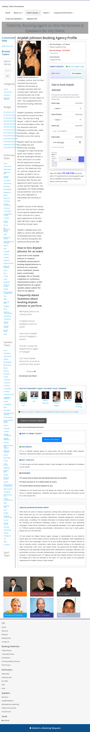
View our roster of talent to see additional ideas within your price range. (50, 412)
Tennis (6, 532)
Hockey (6, 442)
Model (6, 289)
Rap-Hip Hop (6, 302)
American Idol (7, 173)
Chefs (6, 376)
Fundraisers (6, 658)
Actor (5, 163)
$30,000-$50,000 (7, 124)
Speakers (7, 95)
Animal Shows (6, 177)
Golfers (6, 254)
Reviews (5, 634)
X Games (7, 544)
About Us (18, 13)
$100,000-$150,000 (7, 132)
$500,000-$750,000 (7, 144)
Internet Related (6, 267)
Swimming (7, 316)
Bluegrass (7, 192)
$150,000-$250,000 (7, 135)
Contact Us (5, 642)
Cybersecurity (7, 394)
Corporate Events (8, 654)
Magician (7, 282)
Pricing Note (54, 53)
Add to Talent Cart (76, 67)
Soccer (6, 520)
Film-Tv (6, 245)
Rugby (6, 513)
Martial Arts (6, 471)
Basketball (7, 189)
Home (7, 13)
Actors (6, 89)
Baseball (7, 186)
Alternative (7, 169)
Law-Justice (6, 464)
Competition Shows (7, 214)
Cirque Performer (7, 204)
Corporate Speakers (14, 19)
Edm (5, 234)
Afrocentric (7, 166)
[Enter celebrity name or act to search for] (8, 70)
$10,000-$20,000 (7, 118)
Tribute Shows (6, 326)
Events (46, 13)
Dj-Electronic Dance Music (7, 229)
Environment (7, 417)
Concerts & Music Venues (11, 661)
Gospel (6, 257)
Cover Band (6, 221)
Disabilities (7, 404)
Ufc (5, 538)
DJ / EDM (5, 681)
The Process (6, 665)
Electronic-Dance (7, 238)
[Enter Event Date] (67, 142)
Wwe (5, 334)
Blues (6, 195)
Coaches (7, 385)
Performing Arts (7, 495)
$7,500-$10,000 (7, 115)
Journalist (7, 457)
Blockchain (7, 365)
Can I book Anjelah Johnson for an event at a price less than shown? (29, 361)
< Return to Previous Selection (32, 420)
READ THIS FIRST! (52, 440)
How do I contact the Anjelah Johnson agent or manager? (28, 348)
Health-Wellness (7, 439)
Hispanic (7, 260)
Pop (5, 296)
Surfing (6, 527)
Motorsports (7, 488)
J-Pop (5, 270)
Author (6, 359)
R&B (5, 299)
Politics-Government (7, 499)
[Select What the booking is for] (67, 108)
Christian (7, 201)
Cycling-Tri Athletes (7, 398)
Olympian (7, 491)
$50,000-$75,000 (7, 126)
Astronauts (7, 183)
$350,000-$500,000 (7, 141)
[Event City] (67, 131)
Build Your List (7, 46)
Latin (5, 279)
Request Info (32, 19)
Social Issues (6, 523)
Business (7, 198)
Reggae (6, 306)
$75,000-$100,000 (7, 129)
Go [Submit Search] (7, 76)
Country (6, 218)
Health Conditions (7, 435)
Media (6, 474)
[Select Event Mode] (67, 120)
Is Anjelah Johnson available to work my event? (28, 324)
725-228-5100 (68, 173)
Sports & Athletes (7, 98)
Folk (5, 248)
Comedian (7, 211)
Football (6, 251)
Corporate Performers (64, 13)
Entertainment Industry (7, 242)
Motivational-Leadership (7, 292)
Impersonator (7, 263)
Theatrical (7, 319)
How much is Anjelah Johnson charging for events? (28, 336)
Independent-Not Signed (7, 446)
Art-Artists (7, 180)
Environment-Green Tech (7, 421)
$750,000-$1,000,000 (7, 147)
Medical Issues (6, 285)
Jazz (5, 273)
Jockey (6, 454)
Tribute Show (6, 322)
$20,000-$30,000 (7, 121)
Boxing (6, 370)
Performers (7, 92)
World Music (6, 331)
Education (7, 410)
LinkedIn (5, 720)
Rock (5, 309)
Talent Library (33, 13)
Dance (6, 225)
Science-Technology (7, 312)
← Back (68, 159)
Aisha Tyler (67, 400)
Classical (7, 208)
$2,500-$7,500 (7, 112)
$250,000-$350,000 (7, 138)
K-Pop (6, 276)
